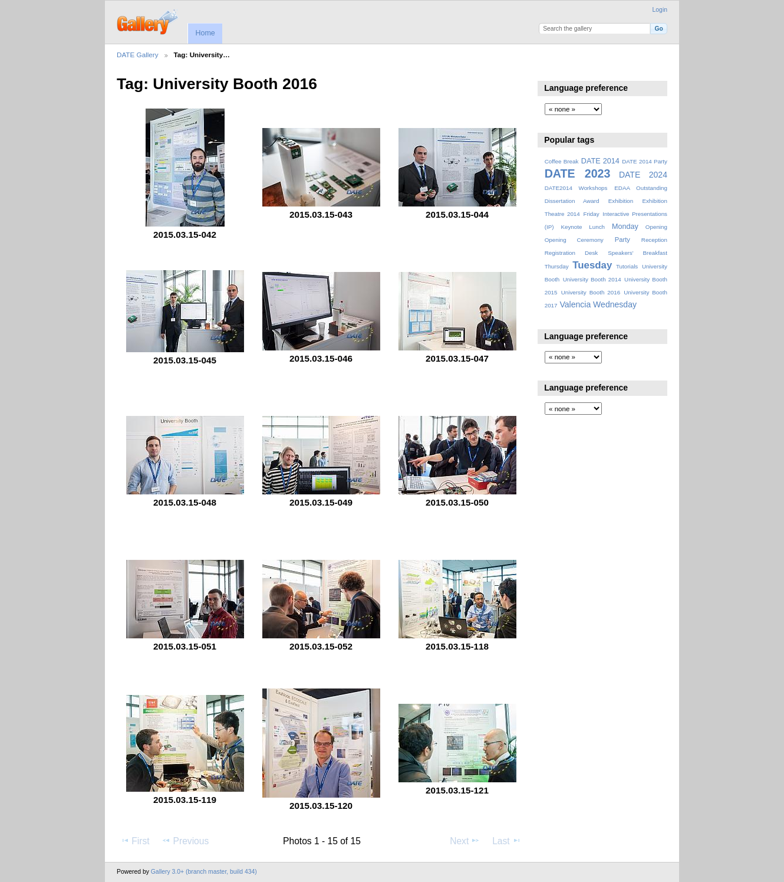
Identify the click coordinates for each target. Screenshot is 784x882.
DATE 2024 (643, 174)
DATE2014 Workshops (576, 188)
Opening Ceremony (574, 240)
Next (465, 840)
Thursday (557, 266)
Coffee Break (562, 161)
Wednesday (615, 304)
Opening (656, 227)
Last (506, 840)
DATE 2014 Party (644, 161)
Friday (591, 214)
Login (660, 9)
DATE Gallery (138, 54)
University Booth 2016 (590, 292)
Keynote (571, 227)
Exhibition (621, 201)
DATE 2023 (578, 173)
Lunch (597, 227)
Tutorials (627, 266)
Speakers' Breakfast (637, 253)
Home (205, 33)
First (134, 840)
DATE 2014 (600, 161)
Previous (185, 840)
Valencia (575, 304)
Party (622, 239)
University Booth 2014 (592, 279)
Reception (654, 240)
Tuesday (592, 265)
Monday (625, 226)
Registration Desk (571, 253)
